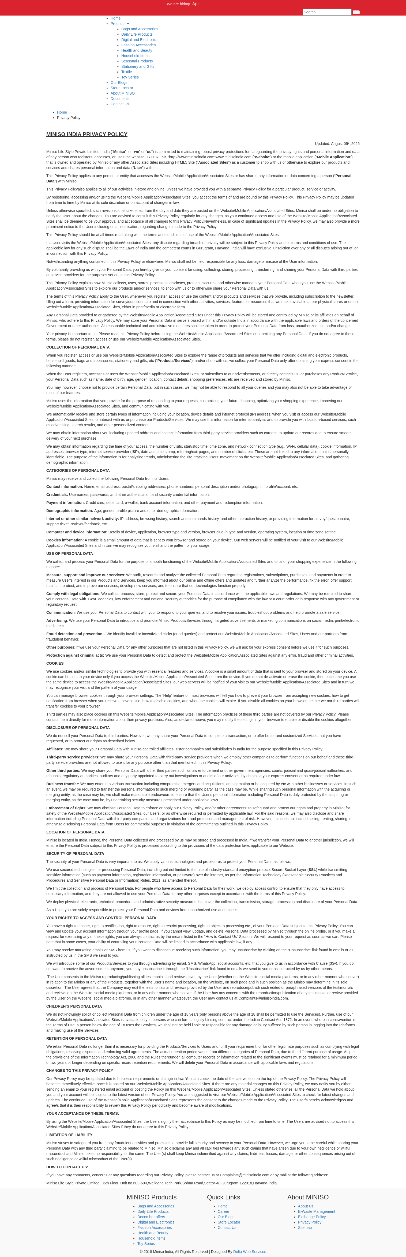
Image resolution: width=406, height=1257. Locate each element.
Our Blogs (119, 82)
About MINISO (123, 93)
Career (223, 1211)
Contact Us (120, 104)
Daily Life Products (137, 34)
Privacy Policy (309, 1222)
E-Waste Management (316, 1211)
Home (116, 18)
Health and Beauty (136, 50)
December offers (151, 1217)
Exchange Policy (312, 1217)
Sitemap (305, 1227)
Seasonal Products (137, 61)
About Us (306, 1206)
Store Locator (122, 88)
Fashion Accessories (138, 45)
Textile (126, 72)
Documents (120, 98)
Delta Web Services (249, 1251)
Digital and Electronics (140, 40)
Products (120, 23)
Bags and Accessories (139, 29)
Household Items (135, 56)
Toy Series (130, 77)
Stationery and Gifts (137, 66)
